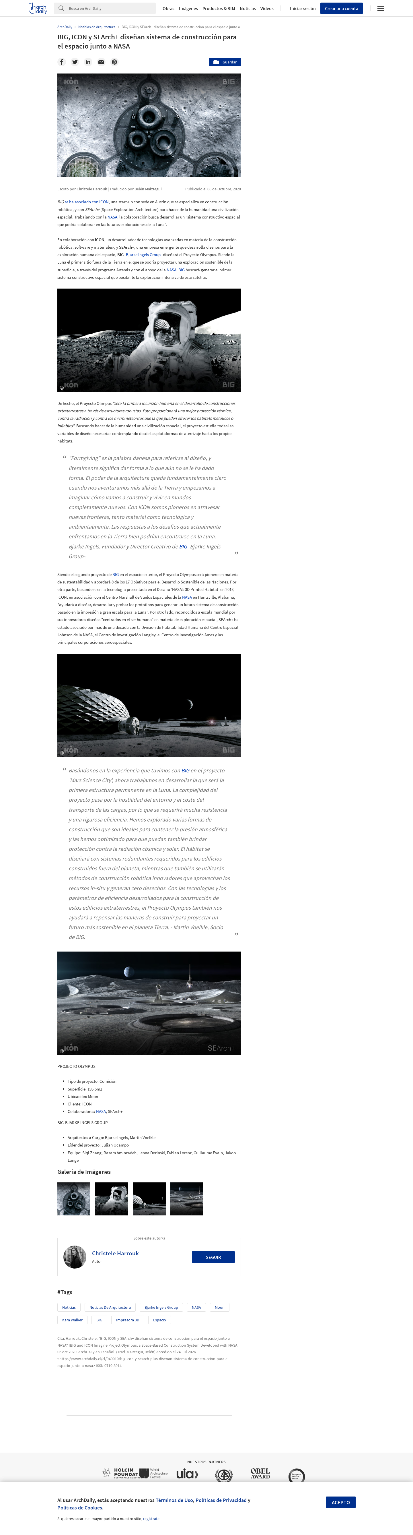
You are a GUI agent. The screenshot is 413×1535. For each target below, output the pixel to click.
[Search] (112, 8)
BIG (181, 269)
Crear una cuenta (341, 8)
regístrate (151, 1518)
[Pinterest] (114, 62)
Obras (168, 8)
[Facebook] (61, 62)
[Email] (101, 62)
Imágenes (188, 8)
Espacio (159, 1320)
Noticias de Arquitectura (110, 1307)
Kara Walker (72, 1320)
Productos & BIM (218, 8)
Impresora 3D (127, 1320)
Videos (267, 8)
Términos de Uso (174, 1500)
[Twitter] (75, 62)
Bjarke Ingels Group (143, 254)
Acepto (341, 1502)
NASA (112, 217)
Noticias (248, 8)
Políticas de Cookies (79, 1507)
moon (220, 1307)
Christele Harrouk (115, 1253)
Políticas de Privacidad (221, 1500)
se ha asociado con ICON (87, 201)
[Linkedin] (88, 62)
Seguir (213, 1257)
